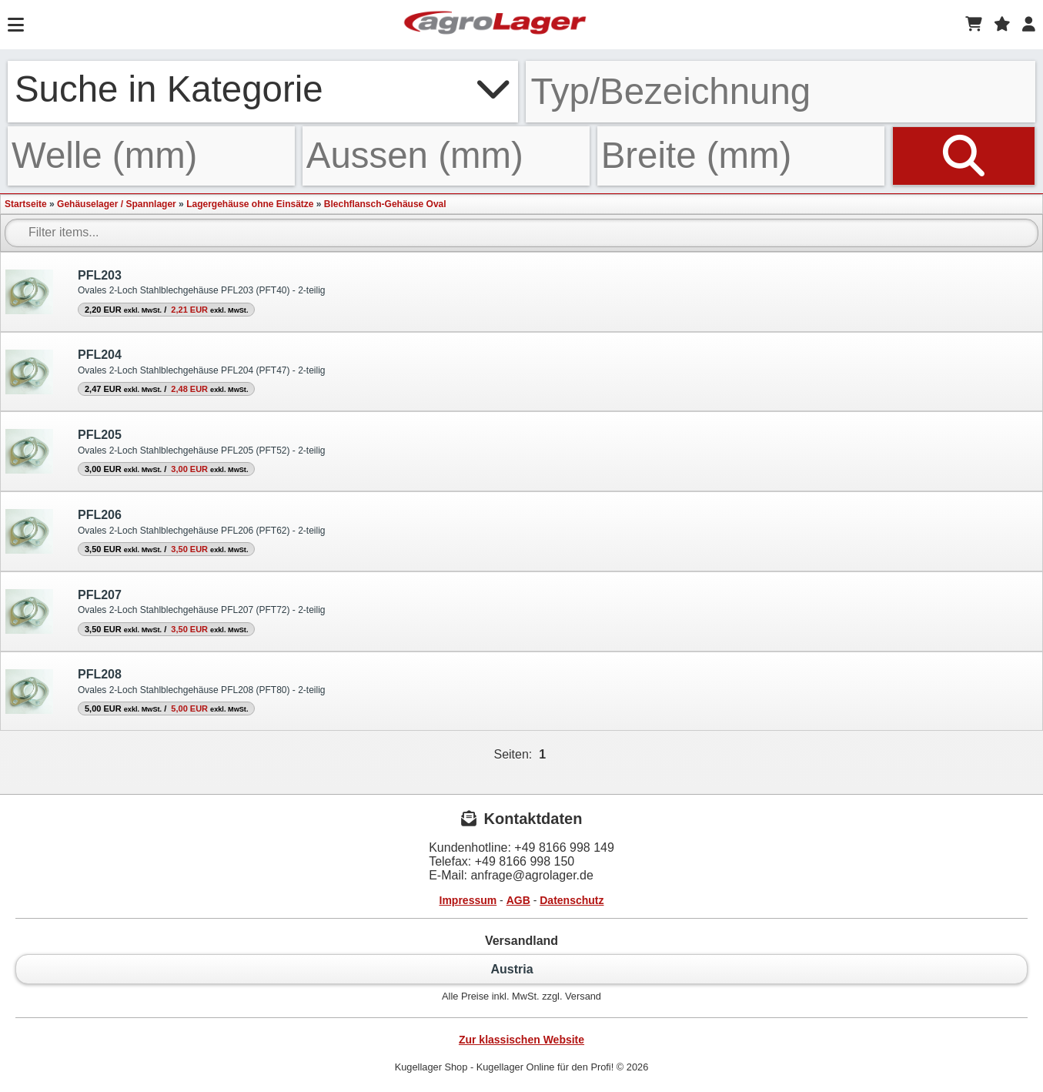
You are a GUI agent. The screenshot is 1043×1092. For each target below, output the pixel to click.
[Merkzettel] (1002, 24)
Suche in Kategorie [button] (263, 89)
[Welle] (151, 155)
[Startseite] (495, 25)
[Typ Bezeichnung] (781, 91)
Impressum (468, 900)
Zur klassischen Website (521, 1039)
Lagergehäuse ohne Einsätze (249, 204)
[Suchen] (964, 155)
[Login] (1028, 24)
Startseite (26, 204)
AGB (518, 900)
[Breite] (740, 155)
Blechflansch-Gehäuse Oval (385, 204)
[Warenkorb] (973, 24)
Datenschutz (571, 900)
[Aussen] (446, 155)
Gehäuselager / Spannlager (116, 204)
